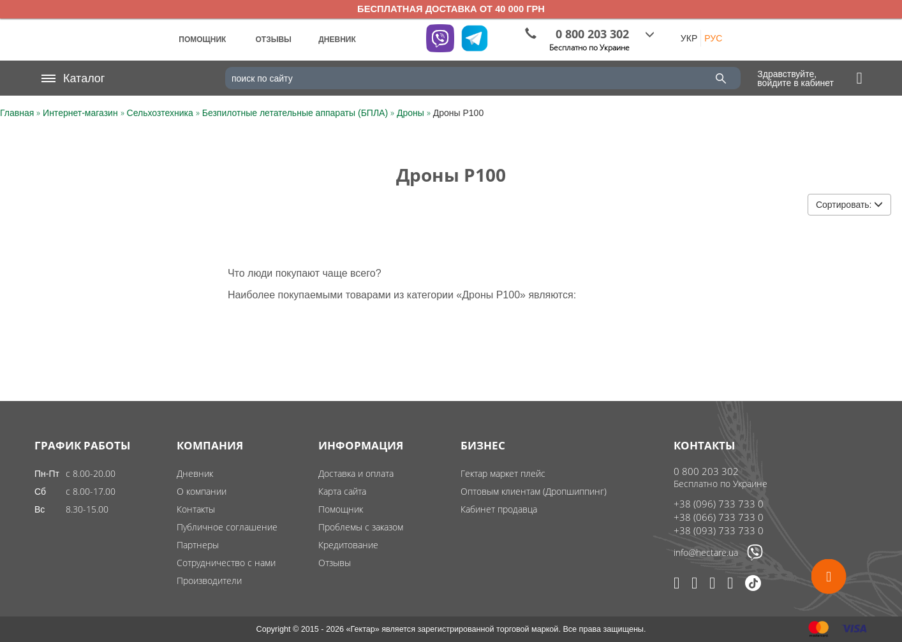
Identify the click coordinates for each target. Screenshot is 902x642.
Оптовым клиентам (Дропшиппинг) (534, 491)
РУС (713, 38)
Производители (209, 580)
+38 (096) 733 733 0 (719, 503)
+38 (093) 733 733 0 (719, 530)
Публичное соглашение (227, 527)
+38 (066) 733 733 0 (719, 517)
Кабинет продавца (499, 509)
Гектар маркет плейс (503, 473)
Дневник (195, 473)
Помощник (340, 509)
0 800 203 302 (706, 471)
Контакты (196, 509)
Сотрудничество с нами (226, 563)
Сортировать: (849, 205)
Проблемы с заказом (360, 527)
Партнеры (198, 545)
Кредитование (348, 545)
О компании (201, 491)
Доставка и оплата (356, 473)
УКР (689, 38)
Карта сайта (342, 491)
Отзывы (334, 563)
